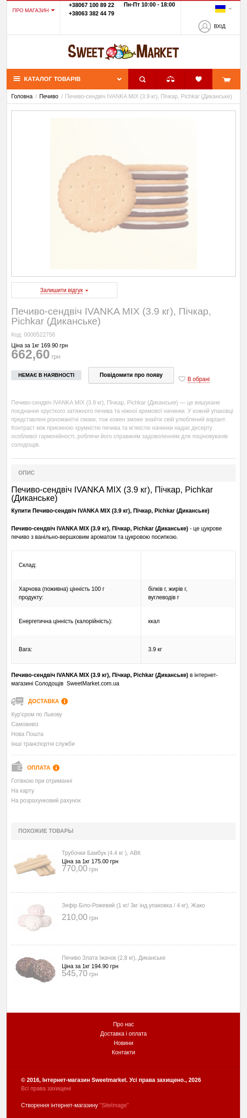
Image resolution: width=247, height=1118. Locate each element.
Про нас (123, 1024)
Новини (123, 1043)
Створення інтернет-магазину (59, 1105)
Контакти (123, 1052)
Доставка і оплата (123, 1033)
